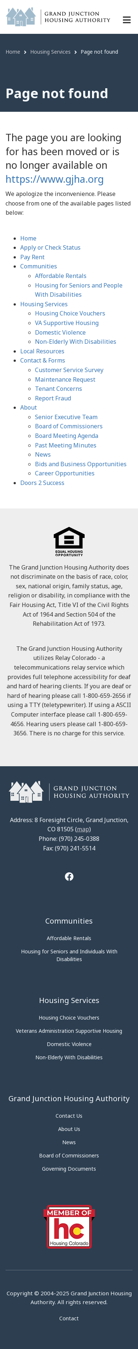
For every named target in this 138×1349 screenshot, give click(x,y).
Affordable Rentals (60, 276)
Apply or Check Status (50, 247)
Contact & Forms (42, 360)
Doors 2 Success (42, 483)
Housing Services (44, 304)
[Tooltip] (69, 877)
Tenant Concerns (58, 389)
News (43, 454)
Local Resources (42, 351)
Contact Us (69, 1115)
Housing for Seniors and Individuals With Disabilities (69, 955)
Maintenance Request (65, 379)
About (28, 407)
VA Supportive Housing (67, 323)
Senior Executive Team (66, 417)
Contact (69, 1318)
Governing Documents (69, 1168)
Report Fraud (53, 398)
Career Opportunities (65, 473)
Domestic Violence (60, 332)
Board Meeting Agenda (66, 436)
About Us (69, 1128)
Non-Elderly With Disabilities (75, 342)
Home (28, 238)
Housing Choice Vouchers (70, 313)
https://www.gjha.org (55, 179)
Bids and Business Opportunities (81, 464)
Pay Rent (32, 257)
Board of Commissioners (69, 426)
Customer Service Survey (69, 370)
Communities (38, 266)
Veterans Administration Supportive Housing (69, 1030)
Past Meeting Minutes (65, 445)
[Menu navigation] (127, 19)
